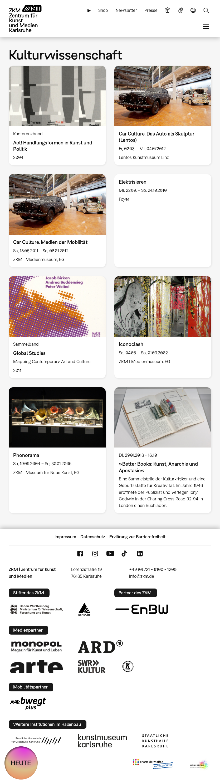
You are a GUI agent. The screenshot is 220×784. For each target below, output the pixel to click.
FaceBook (80, 553)
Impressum (65, 536)
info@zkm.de (141, 576)
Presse (151, 10)
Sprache (193, 10)
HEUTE (21, 763)
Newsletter (126, 10)
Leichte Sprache (167, 10)
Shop (103, 10)
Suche (206, 10)
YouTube (110, 553)
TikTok (125, 553)
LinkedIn (140, 553)
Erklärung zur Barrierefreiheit (137, 536)
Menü (206, 27)
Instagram (95, 553)
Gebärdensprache (180, 10)
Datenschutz (92, 536)
